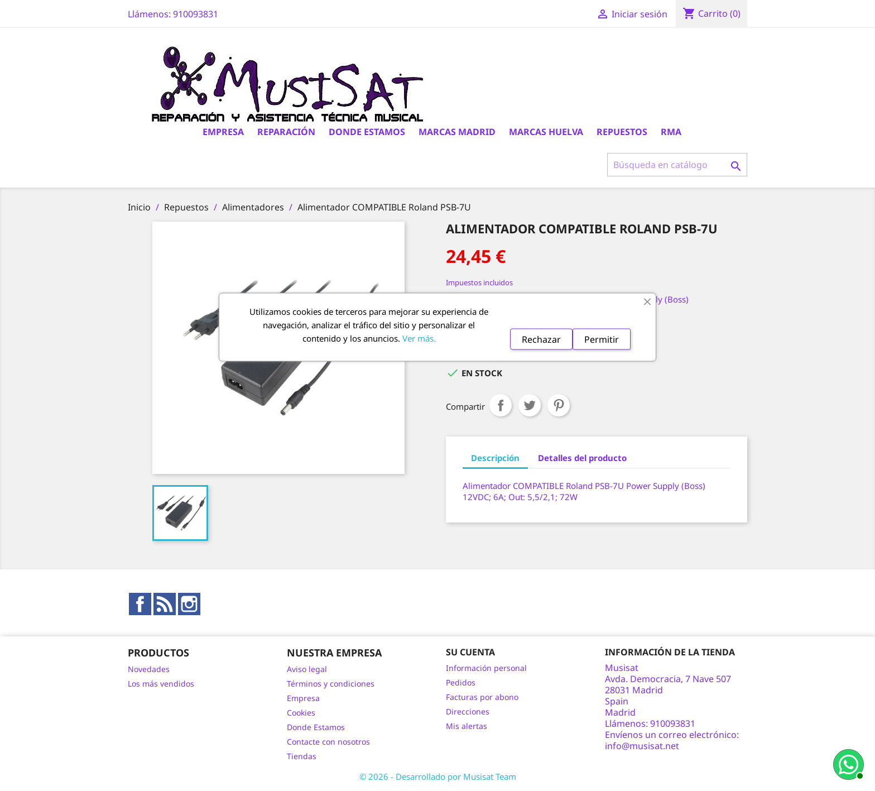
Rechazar (541, 339)
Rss (164, 604)
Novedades (149, 669)
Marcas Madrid (457, 132)
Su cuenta (470, 652)
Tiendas (301, 756)
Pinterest (558, 405)
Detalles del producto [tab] (582, 457)
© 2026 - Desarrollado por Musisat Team (437, 776)
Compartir (500, 405)
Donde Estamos (367, 132)
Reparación (286, 132)
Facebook (140, 604)
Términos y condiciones (330, 683)
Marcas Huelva (546, 132)
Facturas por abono (482, 697)
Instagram (189, 604)
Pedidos (460, 682)
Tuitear (529, 405)
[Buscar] (677, 164)
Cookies (301, 712)
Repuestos (622, 132)
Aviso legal (307, 669)
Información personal (486, 668)
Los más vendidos (161, 683)
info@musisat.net (642, 746)
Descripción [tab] (495, 457)
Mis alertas (466, 726)
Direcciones (467, 711)
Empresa (223, 132)
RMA (671, 132)
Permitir (601, 339)
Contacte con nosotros (328, 741)
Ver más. (419, 337)
